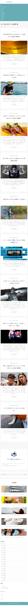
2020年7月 (2, 575)
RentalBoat (3, 12)
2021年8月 (2, 552)
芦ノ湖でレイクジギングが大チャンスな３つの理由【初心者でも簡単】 (14, 537)
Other (2, 19)
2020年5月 (2, 580)
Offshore (2, 8)
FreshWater (3, 14)
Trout (15, 285)
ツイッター (2, 596)
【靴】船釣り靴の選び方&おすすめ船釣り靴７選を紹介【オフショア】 (14, 526)
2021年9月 (2, 550)
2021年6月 (2, 557)
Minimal (12, 603)
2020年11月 (2, 566)
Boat (14, 79)
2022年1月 (2, 545)
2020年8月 (2, 573)
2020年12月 (2, 564)
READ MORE (14, 63)
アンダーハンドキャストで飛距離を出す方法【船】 (14, 515)
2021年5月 (2, 559)
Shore (2, 10)
